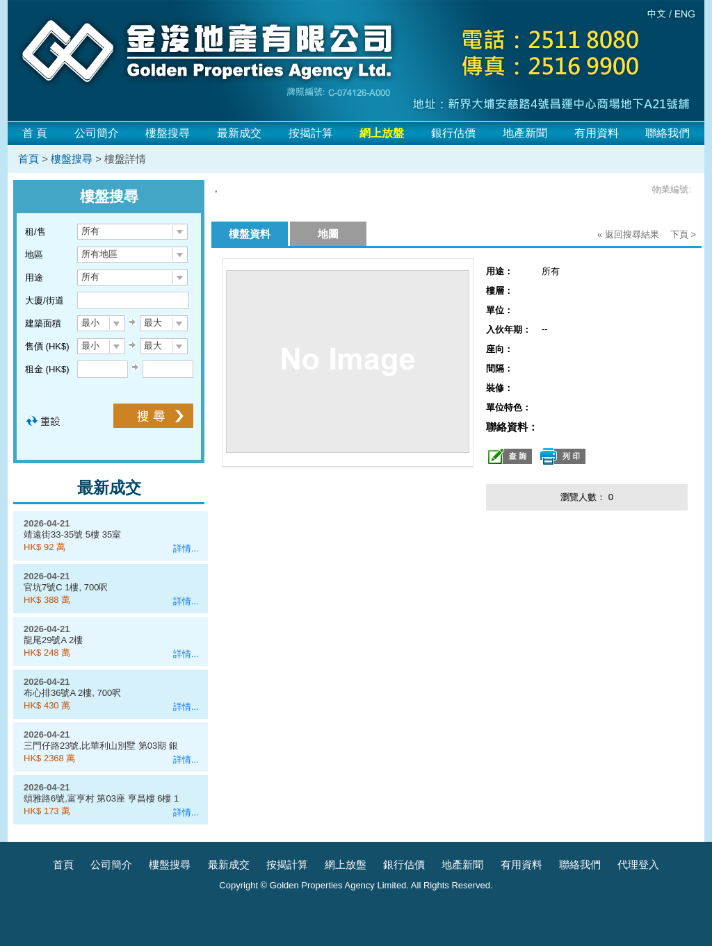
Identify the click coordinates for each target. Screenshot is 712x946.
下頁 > (683, 234)
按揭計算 (311, 133)
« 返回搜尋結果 (628, 234)
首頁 (28, 159)
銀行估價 (453, 133)
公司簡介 (96, 133)
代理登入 (638, 864)
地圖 (328, 234)
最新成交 (239, 133)
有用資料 (596, 133)
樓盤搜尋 (167, 133)
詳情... (186, 548)
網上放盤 (345, 864)
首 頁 (34, 133)
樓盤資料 (249, 234)
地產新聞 (525, 133)
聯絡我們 (667, 133)
